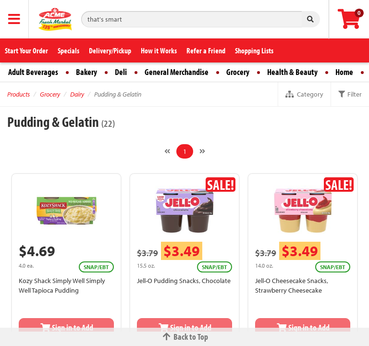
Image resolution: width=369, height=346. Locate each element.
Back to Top (184, 336)
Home (344, 71)
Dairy (77, 94)
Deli (121, 71)
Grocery (237, 71)
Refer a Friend (205, 50)
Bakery (86, 71)
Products (18, 94)
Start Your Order (26, 50)
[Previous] (167, 151)
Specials (68, 50)
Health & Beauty (292, 71)
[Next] (202, 151)
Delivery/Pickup (110, 50)
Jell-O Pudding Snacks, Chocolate (184, 280)
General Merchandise (177, 71)
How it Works (159, 50)
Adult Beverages (33, 71)
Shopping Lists (254, 50)
